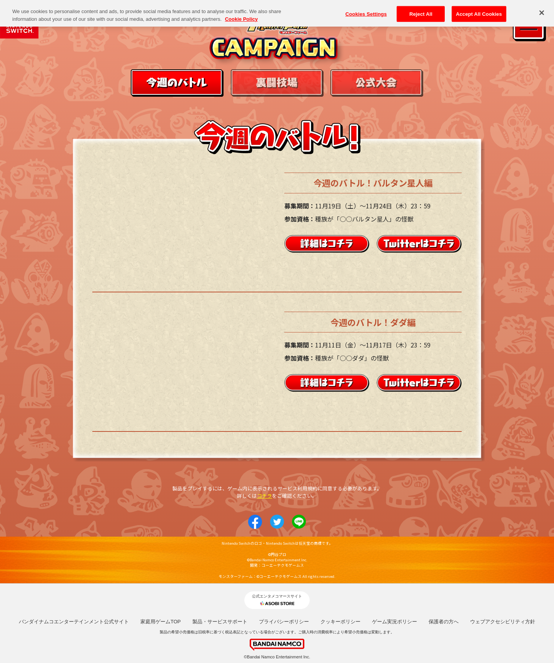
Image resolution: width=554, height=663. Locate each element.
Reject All (420, 14)
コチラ (264, 495)
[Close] (541, 12)
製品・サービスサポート (219, 621)
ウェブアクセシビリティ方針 (502, 621)
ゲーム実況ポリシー (394, 621)
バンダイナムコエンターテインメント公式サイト (74, 621)
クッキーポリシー (340, 621)
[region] (277, 13)
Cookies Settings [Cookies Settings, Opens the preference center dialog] (366, 14)
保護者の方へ (444, 621)
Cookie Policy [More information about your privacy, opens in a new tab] (241, 19)
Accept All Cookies (479, 14)
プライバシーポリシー (284, 621)
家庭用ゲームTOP (160, 621)
